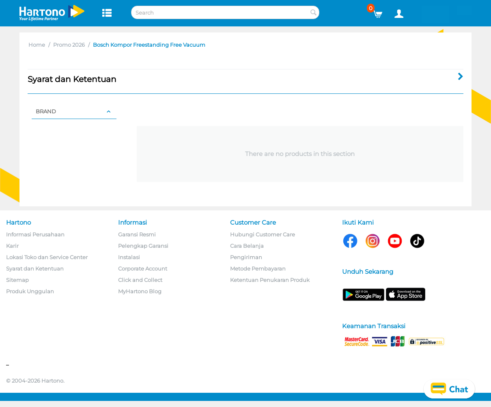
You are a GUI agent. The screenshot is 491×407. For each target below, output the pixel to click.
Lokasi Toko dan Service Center (47, 257)
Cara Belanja (247, 245)
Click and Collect (140, 280)
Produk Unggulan (30, 291)
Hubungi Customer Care (262, 234)
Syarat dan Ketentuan (35, 268)
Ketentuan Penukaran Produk (270, 280)
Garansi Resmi (137, 234)
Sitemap (17, 280)
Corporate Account (142, 268)
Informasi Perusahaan (35, 234)
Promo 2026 (69, 44)
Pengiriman (246, 257)
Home (36, 44)
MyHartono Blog (140, 291)
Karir (12, 245)
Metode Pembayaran (258, 268)
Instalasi (129, 257)
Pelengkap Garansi (143, 245)
